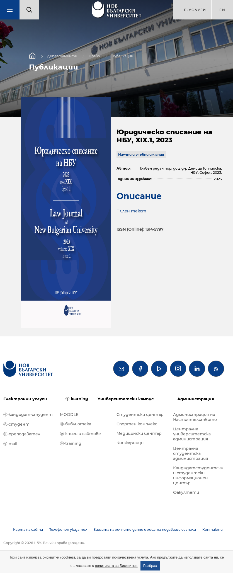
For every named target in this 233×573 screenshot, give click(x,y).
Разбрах (150, 566)
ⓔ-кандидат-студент (28, 414)
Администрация (195, 398)
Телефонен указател (68, 529)
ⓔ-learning (76, 398)
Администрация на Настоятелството (195, 417)
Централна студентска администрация (190, 453)
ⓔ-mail (10, 443)
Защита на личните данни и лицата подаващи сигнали (145, 529)
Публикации (122, 56)
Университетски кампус (126, 398)
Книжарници (130, 442)
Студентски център (140, 414)
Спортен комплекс (136, 423)
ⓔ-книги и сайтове (80, 433)
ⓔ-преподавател (21, 433)
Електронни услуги (25, 398)
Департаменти (62, 56)
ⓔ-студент (16, 424)
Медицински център (139, 433)
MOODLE (69, 414)
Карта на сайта (28, 529)
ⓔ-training (70, 443)
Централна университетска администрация (192, 433)
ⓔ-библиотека (75, 423)
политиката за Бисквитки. (116, 566)
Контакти (212, 529)
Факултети (186, 492)
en (222, 10)
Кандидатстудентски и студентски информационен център (198, 475)
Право (94, 56)
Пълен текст (131, 211)
